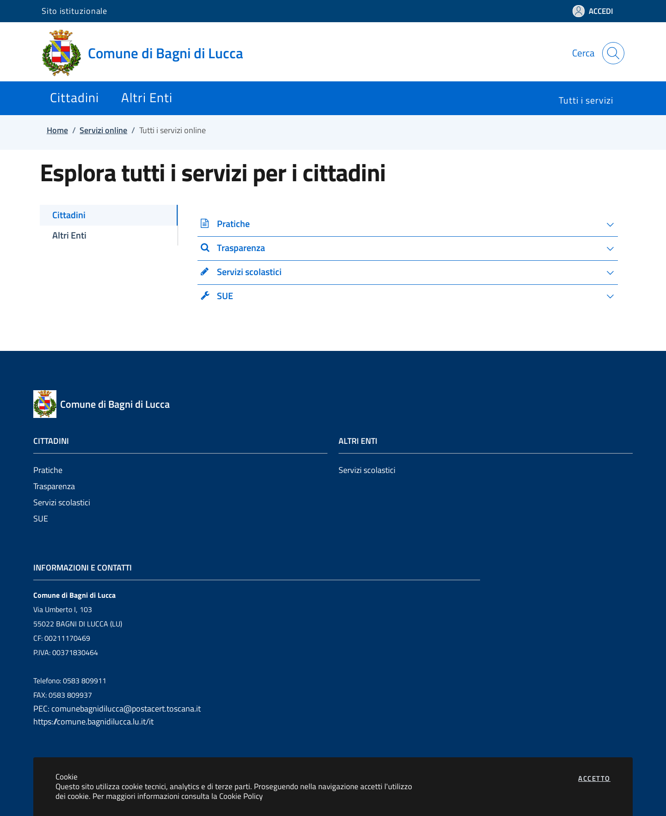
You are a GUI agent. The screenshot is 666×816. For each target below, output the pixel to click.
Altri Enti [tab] (69, 235)
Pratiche (47, 470)
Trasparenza (54, 486)
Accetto (594, 778)
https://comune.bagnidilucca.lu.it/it (93, 721)
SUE (40, 518)
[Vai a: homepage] (148, 53)
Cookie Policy (241, 796)
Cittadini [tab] (69, 215)
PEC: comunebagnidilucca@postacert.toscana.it (117, 708)
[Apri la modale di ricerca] (613, 53)
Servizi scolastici (61, 502)
